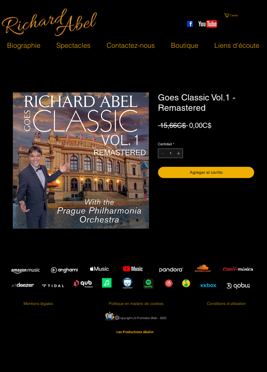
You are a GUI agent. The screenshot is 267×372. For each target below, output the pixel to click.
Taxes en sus (169, 134)
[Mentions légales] (38, 304)
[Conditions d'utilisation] (226, 304)
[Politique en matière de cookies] (136, 304)
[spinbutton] (170, 153)
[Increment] (179, 153)
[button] (233, 15)
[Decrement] (162, 153)
